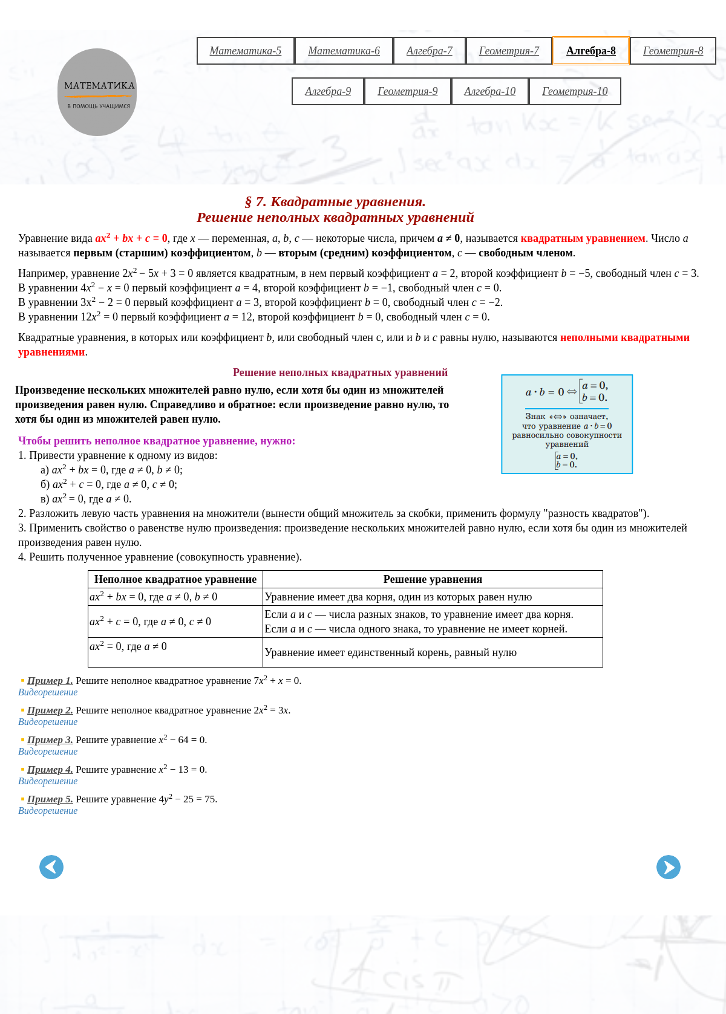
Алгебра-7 (430, 51)
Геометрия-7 (509, 51)
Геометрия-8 (673, 51)
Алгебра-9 (328, 91)
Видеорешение (47, 692)
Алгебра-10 (490, 91)
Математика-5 (246, 51)
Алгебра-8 (591, 51)
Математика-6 (344, 51)
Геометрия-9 (407, 91)
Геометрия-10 (574, 91)
